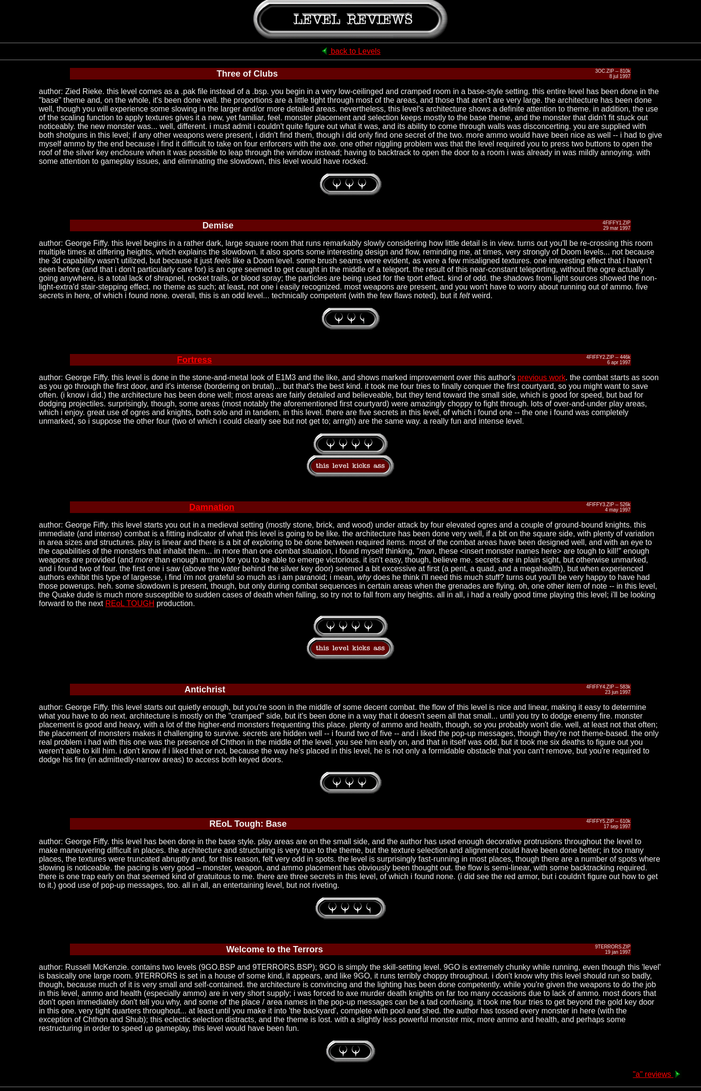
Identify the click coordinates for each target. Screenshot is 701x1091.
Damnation (211, 507)
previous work (541, 377)
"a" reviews (657, 1074)
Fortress (194, 360)
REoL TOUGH (129, 603)
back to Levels (350, 51)
